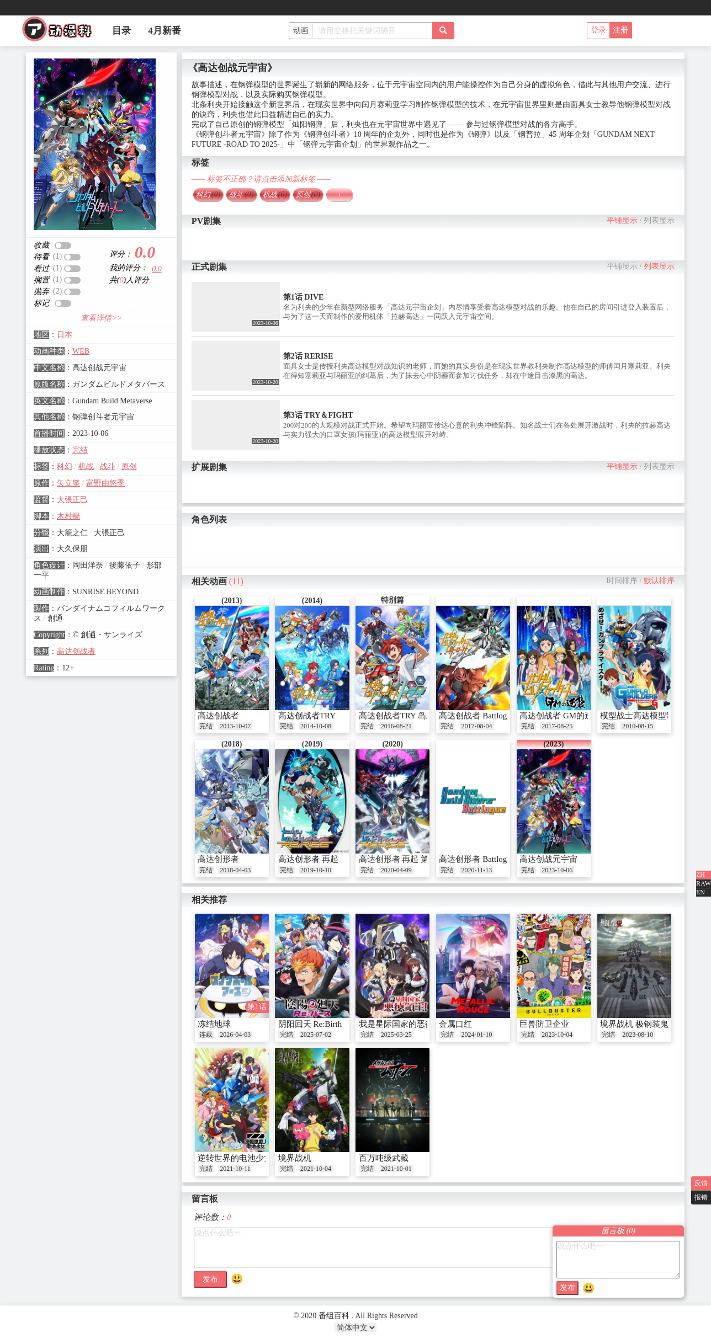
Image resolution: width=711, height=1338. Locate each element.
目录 (121, 30)
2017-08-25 (557, 726)
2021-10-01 (396, 1168)
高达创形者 (218, 859)
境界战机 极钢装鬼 (634, 1024)
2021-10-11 (235, 1168)
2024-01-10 (476, 1034)
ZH (700, 874)
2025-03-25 (396, 1034)
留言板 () (618, 1231)
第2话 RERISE (308, 356)
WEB (80, 351)
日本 (64, 334)
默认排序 (659, 581)
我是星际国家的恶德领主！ (408, 1024)
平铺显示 (622, 220)
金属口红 (455, 1024)
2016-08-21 (396, 726)
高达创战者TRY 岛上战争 (405, 715)
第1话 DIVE (303, 297)
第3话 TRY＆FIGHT (318, 415)
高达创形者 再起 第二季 (402, 859)
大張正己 (72, 499)
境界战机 (294, 1158)
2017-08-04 (476, 726)
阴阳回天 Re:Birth (310, 1024)
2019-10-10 (315, 870)
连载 (206, 1034)
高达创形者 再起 (308, 859)
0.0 (157, 269)
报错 (701, 1197)
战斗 (107, 466)
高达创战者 (76, 651)
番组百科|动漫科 (62, 32)
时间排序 (622, 581)
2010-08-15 (637, 726)
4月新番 (164, 30)
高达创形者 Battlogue (476, 859)
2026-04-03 (235, 1034)
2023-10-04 (557, 1034)
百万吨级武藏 (383, 1158)
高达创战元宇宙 (548, 859)
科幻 (64, 466)
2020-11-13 (476, 870)
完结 (80, 450)
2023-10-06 (557, 870)
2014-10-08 (315, 726)
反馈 (701, 1183)
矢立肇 (68, 483)
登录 (598, 30)
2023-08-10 (637, 1034)
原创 (129, 466)
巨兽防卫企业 (544, 1024)
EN (700, 892)
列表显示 (659, 220)
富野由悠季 (105, 483)
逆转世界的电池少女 (235, 1158)
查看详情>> (101, 318)
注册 (620, 30)
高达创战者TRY (307, 715)
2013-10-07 (235, 726)
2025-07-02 (315, 1034)
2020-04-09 (396, 870)
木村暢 (68, 516)
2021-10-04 (315, 1168)
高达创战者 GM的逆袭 (560, 715)
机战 (86, 466)
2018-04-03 (235, 870)
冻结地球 (214, 1024)
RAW (703, 883)
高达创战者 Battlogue (476, 715)
